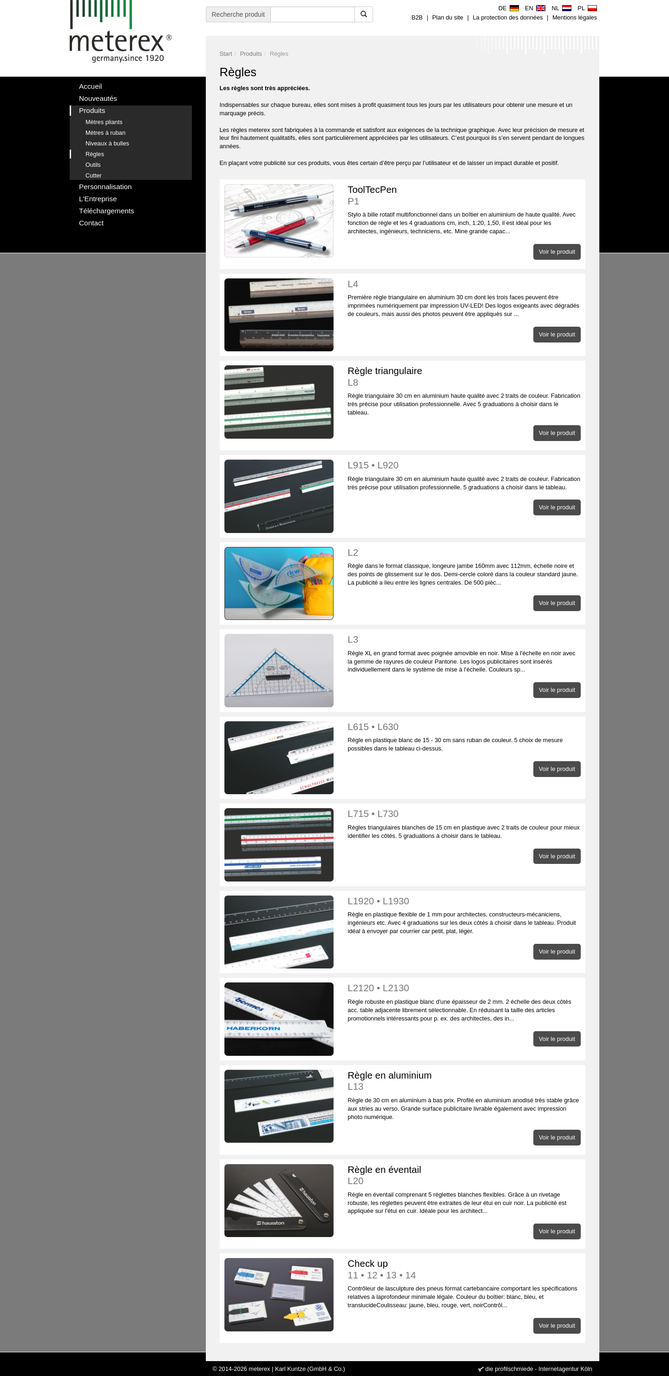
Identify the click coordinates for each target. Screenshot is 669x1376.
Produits (251, 53)
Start (226, 53)
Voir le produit (557, 251)
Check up (464, 1269)
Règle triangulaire (464, 376)
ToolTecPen (464, 195)
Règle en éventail (464, 1175)
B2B (417, 17)
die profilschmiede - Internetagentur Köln (538, 1368)
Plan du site (447, 17)
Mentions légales (574, 17)
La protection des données (508, 17)
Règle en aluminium (464, 1081)
